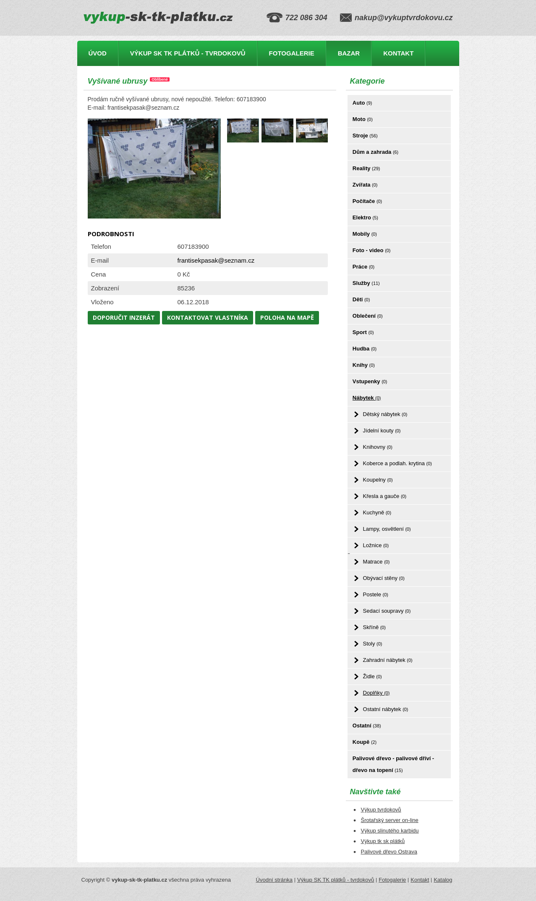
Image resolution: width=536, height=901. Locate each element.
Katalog (443, 880)
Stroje (365, 135)
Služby (366, 283)
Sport (363, 332)
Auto (362, 103)
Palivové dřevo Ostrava (389, 851)
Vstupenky (370, 381)
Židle (372, 676)
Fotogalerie (291, 53)
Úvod (98, 53)
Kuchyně (377, 512)
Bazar (349, 53)
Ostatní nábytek (385, 709)
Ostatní (367, 725)
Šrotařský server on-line (389, 820)
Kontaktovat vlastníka (207, 317)
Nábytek (367, 398)
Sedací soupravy (387, 611)
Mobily (365, 234)
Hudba (365, 348)
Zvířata (365, 185)
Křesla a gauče (385, 496)
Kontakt (398, 53)
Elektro (365, 217)
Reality (366, 168)
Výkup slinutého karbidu (390, 830)
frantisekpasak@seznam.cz (216, 260)
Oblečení (368, 316)
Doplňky (376, 693)
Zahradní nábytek (388, 660)
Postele (375, 594)
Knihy (364, 365)
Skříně (374, 627)
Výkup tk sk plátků (383, 841)
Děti (361, 299)
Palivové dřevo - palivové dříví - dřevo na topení (393, 764)
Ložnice (376, 545)
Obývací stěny (384, 578)
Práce (363, 266)
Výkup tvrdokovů (381, 809)
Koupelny (378, 480)
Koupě (365, 742)
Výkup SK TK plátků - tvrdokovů (188, 53)
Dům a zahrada (375, 152)
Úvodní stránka (274, 880)
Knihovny (377, 447)
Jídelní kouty (382, 430)
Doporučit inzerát (124, 317)
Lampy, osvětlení (387, 529)
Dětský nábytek (385, 414)
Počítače (367, 201)
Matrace (376, 562)
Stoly (372, 643)
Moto (363, 119)
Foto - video (372, 250)
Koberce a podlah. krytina (397, 463)
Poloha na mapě (287, 317)
